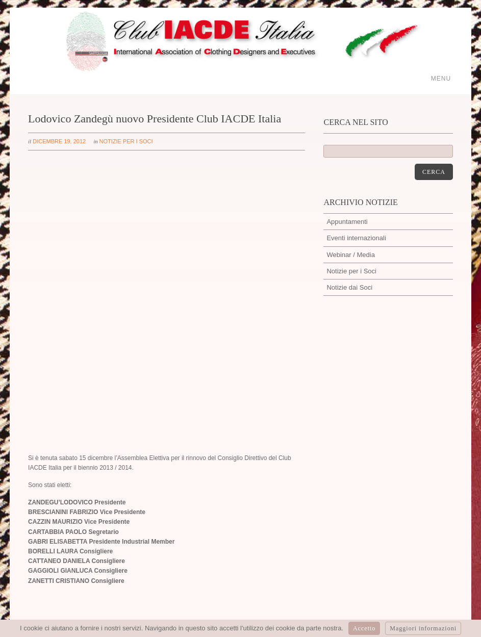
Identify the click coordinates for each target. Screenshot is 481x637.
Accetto (364, 628)
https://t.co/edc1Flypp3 (393, 468)
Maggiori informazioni (423, 628)
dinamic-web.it (431, 613)
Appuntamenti (346, 221)
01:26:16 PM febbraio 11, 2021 (405, 478)
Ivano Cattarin (49, 501)
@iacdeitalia (378, 507)
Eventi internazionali (356, 238)
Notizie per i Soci (126, 141)
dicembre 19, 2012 (59, 141)
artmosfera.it (352, 613)
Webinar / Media (350, 255)
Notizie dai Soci (349, 287)
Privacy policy (380, 533)
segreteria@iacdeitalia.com (178, 475)
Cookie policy (426, 533)
